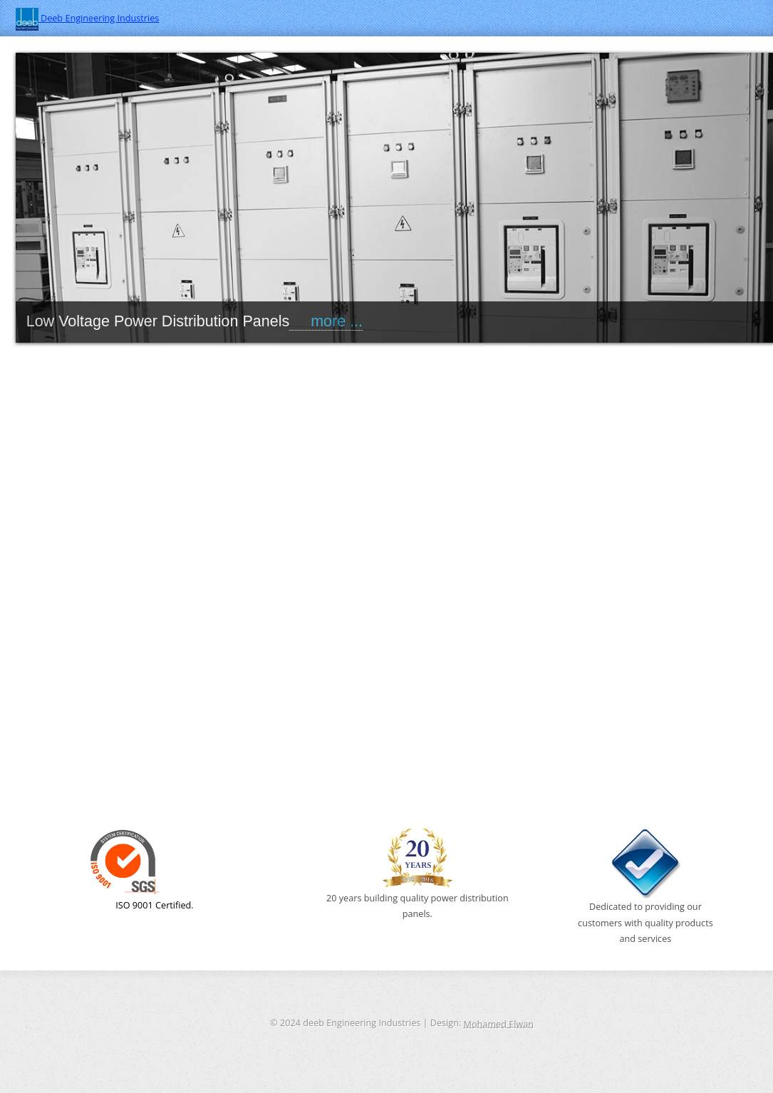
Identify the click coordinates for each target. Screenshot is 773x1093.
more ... (326, 321)
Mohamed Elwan (499, 1023)
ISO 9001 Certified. (141, 869)
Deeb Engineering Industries (88, 17)
